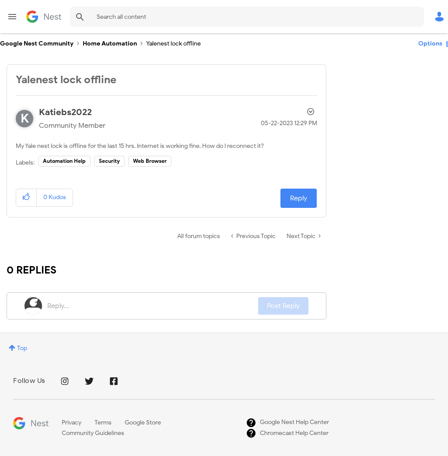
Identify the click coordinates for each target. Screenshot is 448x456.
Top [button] (22, 348)
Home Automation (110, 43)
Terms (103, 422)
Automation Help (64, 161)
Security (109, 161)
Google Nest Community (43, 17)
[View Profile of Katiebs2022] (65, 112)
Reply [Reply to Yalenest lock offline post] (298, 198)
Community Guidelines (93, 433)
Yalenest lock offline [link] (173, 43)
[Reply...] (152, 306)
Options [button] (430, 43)
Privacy (71, 422)
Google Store (143, 422)
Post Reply (283, 306)
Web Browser (150, 161)
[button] (26, 197)
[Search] (247, 17)
